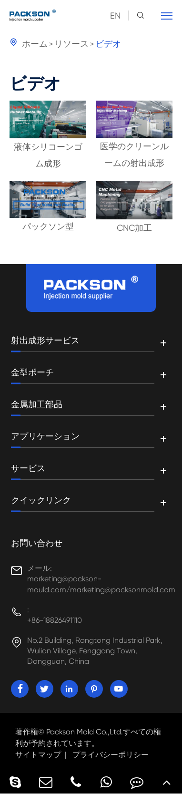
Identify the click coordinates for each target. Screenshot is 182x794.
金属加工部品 (36, 404)
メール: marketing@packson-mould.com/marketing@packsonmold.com (100, 579)
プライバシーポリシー (110, 754)
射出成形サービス (45, 340)
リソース (71, 44)
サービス (28, 468)
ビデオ (108, 44)
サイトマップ (38, 754)
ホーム (35, 44)
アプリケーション (45, 436)
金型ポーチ (32, 372)
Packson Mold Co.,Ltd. (84, 731)
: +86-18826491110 (54, 615)
